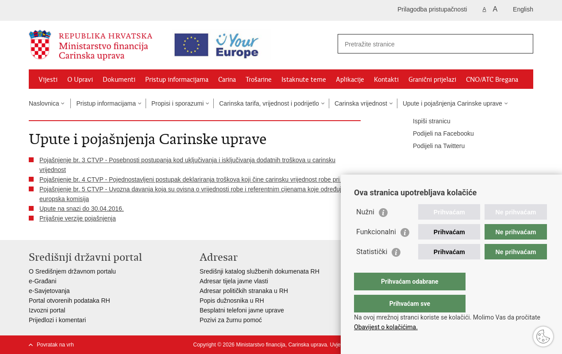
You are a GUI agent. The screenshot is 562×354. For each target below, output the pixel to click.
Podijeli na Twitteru (432, 146)
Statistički (371, 269)
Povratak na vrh (55, 345)
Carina (227, 80)
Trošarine (259, 80)
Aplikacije (350, 80)
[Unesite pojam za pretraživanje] (420, 44)
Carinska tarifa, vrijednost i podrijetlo (269, 103)
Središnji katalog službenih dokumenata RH (259, 271)
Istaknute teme (303, 80)
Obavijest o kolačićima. (386, 327)
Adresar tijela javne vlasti (234, 281)
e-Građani (42, 281)
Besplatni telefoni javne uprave (242, 310)
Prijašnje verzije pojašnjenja (77, 218)
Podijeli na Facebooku (437, 134)
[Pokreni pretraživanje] (523, 44)
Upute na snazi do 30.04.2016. (81, 208)
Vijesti (48, 80)
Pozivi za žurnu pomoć (231, 320)
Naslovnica (44, 103)
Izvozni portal (47, 310)
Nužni (365, 229)
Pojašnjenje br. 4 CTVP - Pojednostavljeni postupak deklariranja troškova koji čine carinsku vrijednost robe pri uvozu (198, 179)
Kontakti (386, 80)
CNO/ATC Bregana (492, 80)
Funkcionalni (376, 249)
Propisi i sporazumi (177, 103)
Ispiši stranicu (425, 122)
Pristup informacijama (176, 80)
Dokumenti (119, 80)
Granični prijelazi (432, 80)
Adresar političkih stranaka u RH (244, 290)
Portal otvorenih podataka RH (69, 300)
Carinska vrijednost (361, 103)
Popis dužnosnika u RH (232, 300)
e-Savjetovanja (49, 290)
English (523, 9)
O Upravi (80, 80)
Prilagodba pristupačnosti (432, 9)
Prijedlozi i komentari (57, 320)
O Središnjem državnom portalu (72, 271)
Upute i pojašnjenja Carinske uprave (452, 103)
